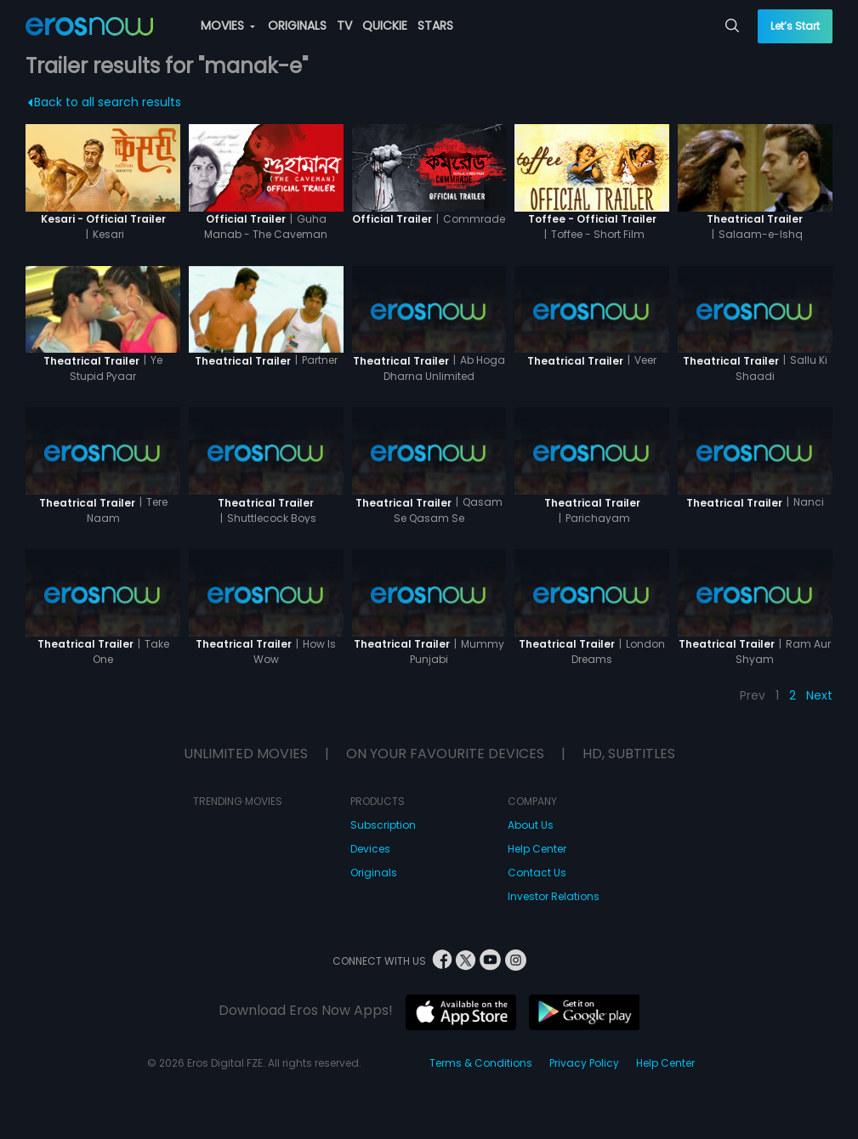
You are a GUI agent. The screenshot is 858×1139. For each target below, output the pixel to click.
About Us (531, 825)
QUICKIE (384, 25)
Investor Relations (553, 896)
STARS (435, 25)
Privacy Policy (584, 1063)
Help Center (537, 849)
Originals (373, 872)
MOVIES (228, 25)
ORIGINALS (297, 25)
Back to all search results (105, 102)
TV (344, 25)
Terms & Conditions (480, 1063)
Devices (370, 849)
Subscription (383, 825)
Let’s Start (795, 26)
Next (819, 695)
